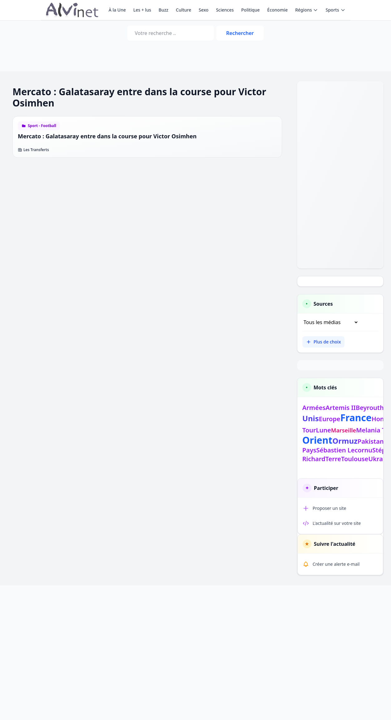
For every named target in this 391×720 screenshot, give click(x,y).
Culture (183, 10)
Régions (306, 10)
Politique (250, 10)
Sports (335, 10)
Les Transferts (33, 149)
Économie (277, 10)
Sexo (203, 10)
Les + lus (142, 10)
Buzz (163, 10)
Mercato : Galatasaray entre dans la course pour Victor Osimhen (107, 136)
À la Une (117, 10)
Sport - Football (42, 125)
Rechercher (240, 33)
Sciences (225, 10)
